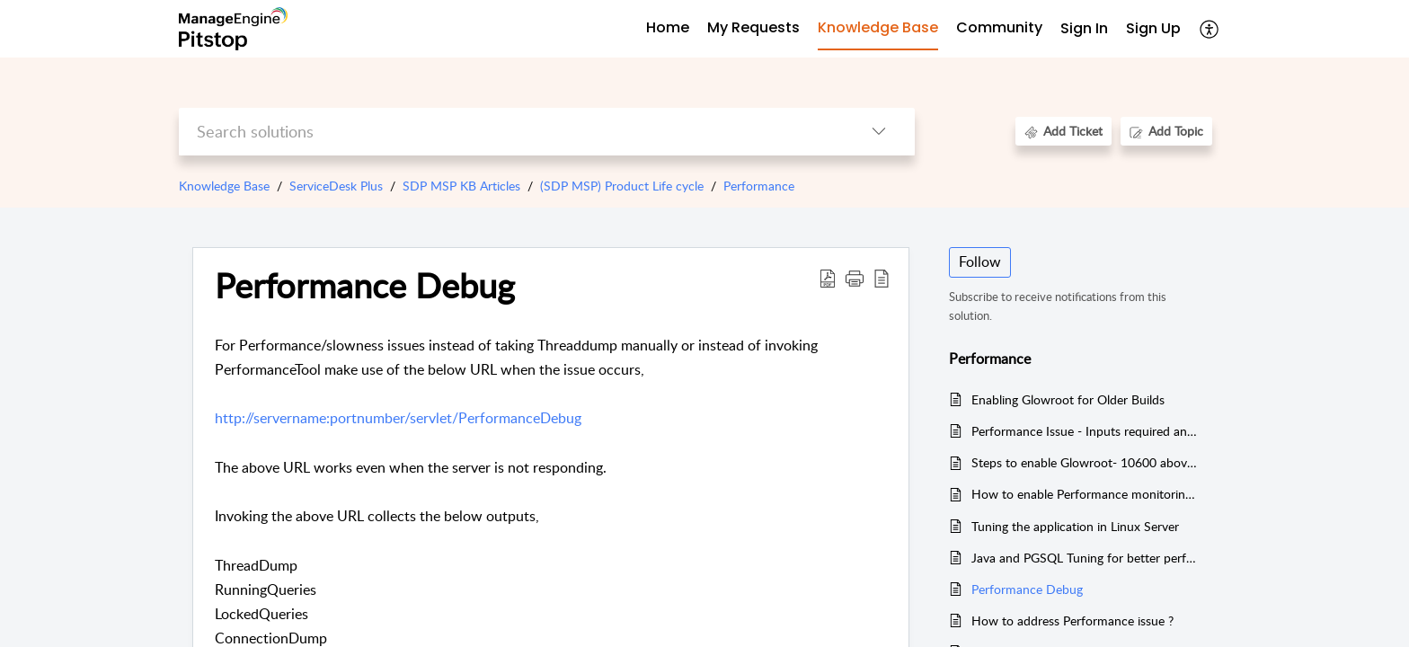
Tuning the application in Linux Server (1075, 526)
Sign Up (1153, 28)
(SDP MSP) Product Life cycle (622, 185)
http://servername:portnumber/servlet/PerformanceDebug (398, 418)
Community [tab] (999, 27)
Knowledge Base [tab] (878, 27)
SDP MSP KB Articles (461, 185)
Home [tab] (667, 27)
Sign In (1084, 28)
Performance (758, 185)
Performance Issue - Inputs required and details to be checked (1085, 430)
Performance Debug (1027, 589)
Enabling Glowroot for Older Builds (1068, 399)
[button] (1210, 28)
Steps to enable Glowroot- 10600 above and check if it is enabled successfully (1085, 462)
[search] (511, 131)
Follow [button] (980, 261)
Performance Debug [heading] (365, 286)
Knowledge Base (224, 185)
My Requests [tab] (753, 27)
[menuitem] (1084, 29)
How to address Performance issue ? (1072, 620)
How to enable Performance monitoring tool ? (1085, 493)
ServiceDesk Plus (336, 185)
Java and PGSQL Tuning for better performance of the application (1085, 557)
